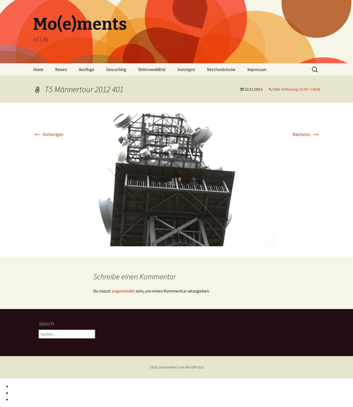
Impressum (256, 69)
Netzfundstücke (221, 69)
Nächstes (306, 134)
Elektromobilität (152, 69)
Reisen (61, 69)
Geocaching (116, 69)
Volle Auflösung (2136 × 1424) (296, 89)
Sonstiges (186, 69)
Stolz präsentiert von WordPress (176, 367)
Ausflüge (86, 69)
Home (38, 69)
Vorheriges (48, 134)
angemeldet (123, 291)
